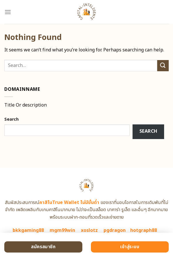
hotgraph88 (143, 230)
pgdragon (115, 230)
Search (11, 119)
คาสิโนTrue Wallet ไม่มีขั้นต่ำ (69, 202)
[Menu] (7, 12)
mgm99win (62, 230)
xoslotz (89, 230)
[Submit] (163, 65)
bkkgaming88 (28, 230)
